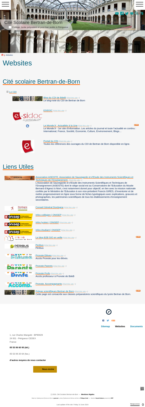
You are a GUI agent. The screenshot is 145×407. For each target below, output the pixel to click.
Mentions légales (87, 394)
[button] (136, 13)
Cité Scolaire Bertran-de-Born (36, 24)
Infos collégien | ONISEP (48, 215)
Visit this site (72, 98)
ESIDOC (48, 110)
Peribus (40, 245)
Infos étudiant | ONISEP (48, 230)
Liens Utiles (18, 166)
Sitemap (105, 326)
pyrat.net (56, 398)
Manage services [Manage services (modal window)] (135, 404)
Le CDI (13, 92)
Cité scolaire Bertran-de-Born (41, 81)
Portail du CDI (51, 141)
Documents (136, 326)
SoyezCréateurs (99, 398)
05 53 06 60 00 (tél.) (19, 347)
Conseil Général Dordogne (49, 207)
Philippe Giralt (84, 398)
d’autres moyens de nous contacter (28, 360)
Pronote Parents (44, 266)
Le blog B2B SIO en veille (49, 237)
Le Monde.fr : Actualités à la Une (61, 125)
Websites (120, 326)
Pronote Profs (43, 273)
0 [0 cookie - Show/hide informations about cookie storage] (143, 404)
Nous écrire (45, 369)
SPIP (112, 398)
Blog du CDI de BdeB (55, 97)
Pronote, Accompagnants (49, 283)
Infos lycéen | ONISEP (47, 222)
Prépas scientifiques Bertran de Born (55, 291)
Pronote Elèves (44, 255)
